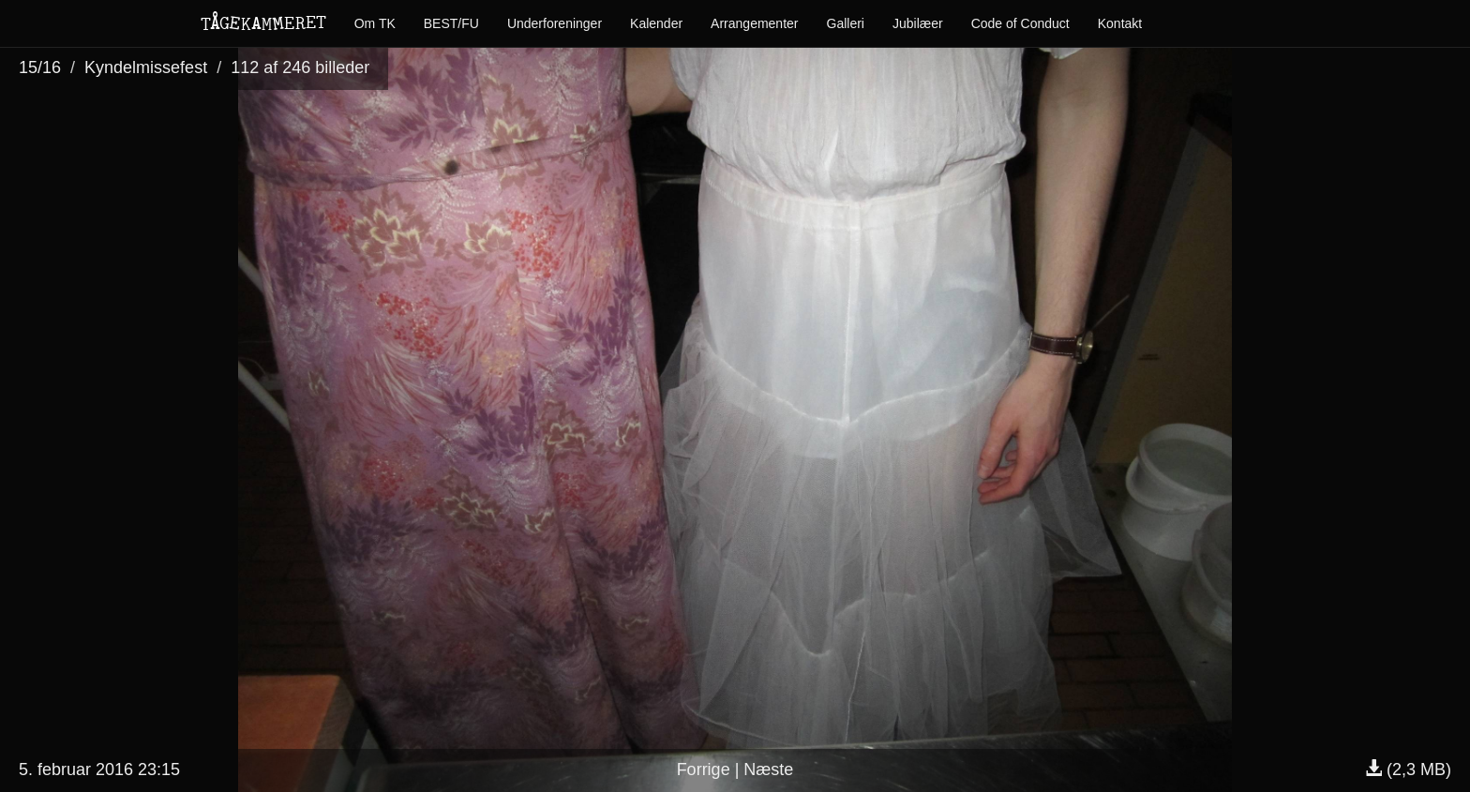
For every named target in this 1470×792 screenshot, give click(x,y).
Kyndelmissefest (145, 67)
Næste (768, 769)
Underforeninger (554, 23)
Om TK (375, 23)
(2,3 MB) (1408, 769)
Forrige (703, 769)
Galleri (845, 23)
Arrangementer (754, 23)
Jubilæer (917, 23)
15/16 (40, 67)
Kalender (656, 23)
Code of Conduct (1020, 23)
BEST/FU (451, 23)
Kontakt (1120, 23)
